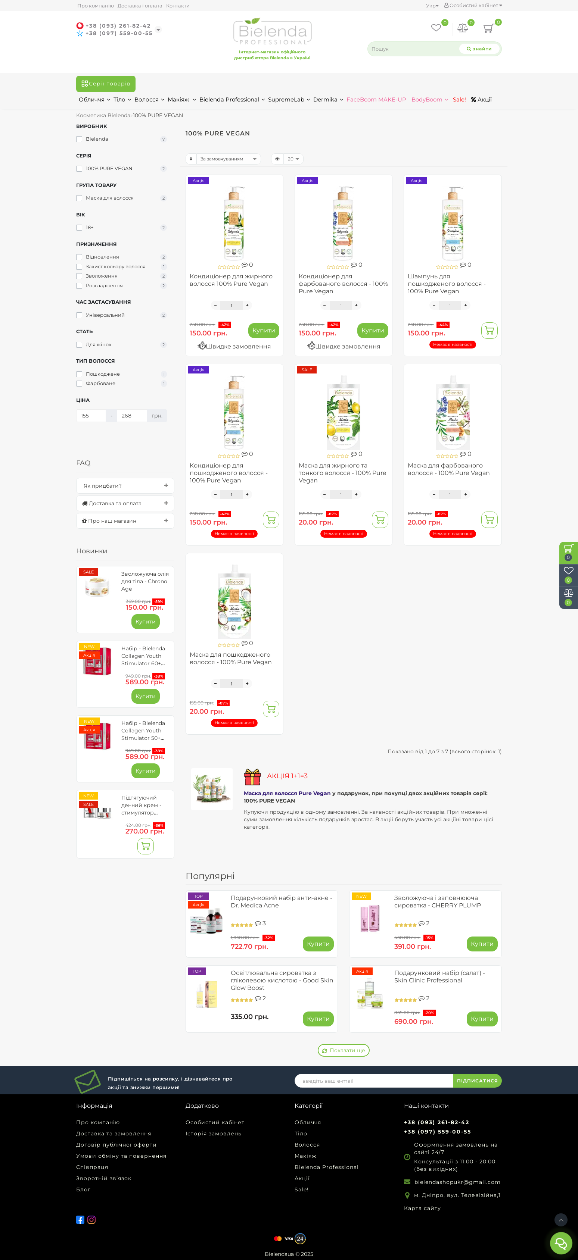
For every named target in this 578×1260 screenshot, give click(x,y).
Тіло (122, 99)
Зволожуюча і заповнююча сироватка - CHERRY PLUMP (437, 901)
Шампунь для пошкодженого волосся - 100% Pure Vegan (447, 284)
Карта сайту (422, 1208)
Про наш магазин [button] (125, 521)
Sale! (458, 99)
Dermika (328, 99)
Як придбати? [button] (125, 485)
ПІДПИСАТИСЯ (477, 1081)
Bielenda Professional (232, 99)
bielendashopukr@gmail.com (457, 1182)
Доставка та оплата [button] (125, 503)
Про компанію (95, 6)
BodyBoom (429, 99)
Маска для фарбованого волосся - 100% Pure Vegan (449, 469)
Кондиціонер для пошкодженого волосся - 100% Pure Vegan (229, 473)
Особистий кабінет (473, 5)
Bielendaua (279, 1254)
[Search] (479, 49)
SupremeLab (289, 99)
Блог (83, 1189)
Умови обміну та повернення (121, 1156)
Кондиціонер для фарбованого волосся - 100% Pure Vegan (343, 284)
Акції (481, 99)
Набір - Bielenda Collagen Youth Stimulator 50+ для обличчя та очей (143, 738)
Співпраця (92, 1167)
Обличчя (95, 99)
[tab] (125, 486)
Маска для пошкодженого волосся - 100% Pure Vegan (231, 658)
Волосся (149, 99)
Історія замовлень (214, 1133)
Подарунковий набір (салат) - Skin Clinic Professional (439, 976)
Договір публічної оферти (116, 1144)
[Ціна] (91, 415)
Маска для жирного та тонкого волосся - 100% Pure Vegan (342, 473)
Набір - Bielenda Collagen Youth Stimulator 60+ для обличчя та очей (143, 663)
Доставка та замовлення (113, 1133)
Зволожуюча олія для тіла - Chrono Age (145, 581)
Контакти (178, 6)
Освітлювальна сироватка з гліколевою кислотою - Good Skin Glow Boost (282, 980)
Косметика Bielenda (103, 115)
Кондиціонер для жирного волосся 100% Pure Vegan (231, 280)
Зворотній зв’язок (103, 1178)
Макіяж (182, 99)
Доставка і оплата (140, 6)
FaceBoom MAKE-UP (376, 99)
